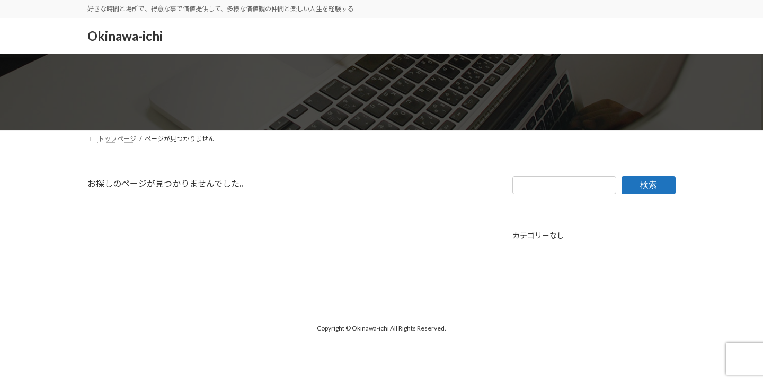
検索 (648, 184)
